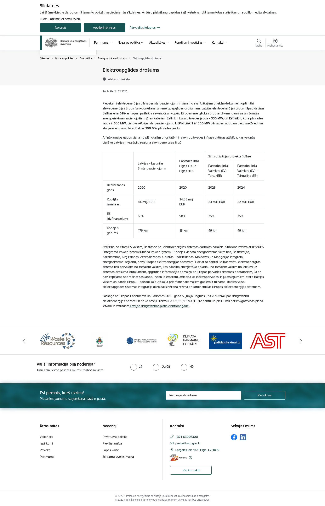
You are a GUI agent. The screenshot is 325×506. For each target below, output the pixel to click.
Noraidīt (60, 27)
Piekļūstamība (112, 443)
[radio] (136, 366)
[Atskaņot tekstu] (119, 79)
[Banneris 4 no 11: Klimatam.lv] (183, 341)
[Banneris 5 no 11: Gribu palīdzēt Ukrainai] (225, 341)
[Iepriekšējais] (24, 341)
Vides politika (53, 85)
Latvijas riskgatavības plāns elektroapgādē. (159, 306)
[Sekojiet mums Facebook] (234, 437)
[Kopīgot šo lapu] (275, 79)
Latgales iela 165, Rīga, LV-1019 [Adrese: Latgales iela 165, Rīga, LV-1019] (197, 450)
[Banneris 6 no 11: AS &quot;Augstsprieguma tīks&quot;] (267, 341)
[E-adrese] (178, 457)
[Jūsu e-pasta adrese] (203, 395)
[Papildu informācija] (190, 457)
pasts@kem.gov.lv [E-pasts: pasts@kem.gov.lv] (187, 443)
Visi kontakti (191, 470)
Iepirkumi (46, 443)
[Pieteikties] (264, 395)
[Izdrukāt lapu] (275, 68)
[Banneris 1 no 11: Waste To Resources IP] (57, 341)
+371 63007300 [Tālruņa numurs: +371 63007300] (186, 437)
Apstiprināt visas (104, 27)
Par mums (47, 457)
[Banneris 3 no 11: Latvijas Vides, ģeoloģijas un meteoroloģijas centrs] (142, 341)
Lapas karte (111, 450)
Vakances (46, 437)
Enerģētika (51, 70)
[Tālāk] (301, 341)
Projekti (45, 450)
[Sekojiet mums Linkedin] (243, 437)
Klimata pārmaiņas (57, 77)
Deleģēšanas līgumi (57, 92)
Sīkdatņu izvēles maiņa (118, 457)
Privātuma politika (115, 437)
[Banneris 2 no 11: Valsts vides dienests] (99, 341)
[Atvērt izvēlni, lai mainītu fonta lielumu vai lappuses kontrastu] (275, 43)
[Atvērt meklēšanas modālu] (259, 43)
